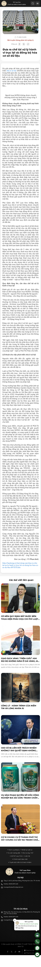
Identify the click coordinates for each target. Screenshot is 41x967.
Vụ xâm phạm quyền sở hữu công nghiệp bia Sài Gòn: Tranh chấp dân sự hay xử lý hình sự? (20, 796)
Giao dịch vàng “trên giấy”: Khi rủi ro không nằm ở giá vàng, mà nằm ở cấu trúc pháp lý (20, 660)
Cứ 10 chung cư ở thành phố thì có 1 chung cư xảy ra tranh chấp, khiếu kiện (20, 838)
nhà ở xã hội (11, 71)
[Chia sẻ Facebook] (19, 44)
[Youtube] (19, 952)
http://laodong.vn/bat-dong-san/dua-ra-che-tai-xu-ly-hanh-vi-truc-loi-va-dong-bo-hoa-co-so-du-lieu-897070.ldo (20, 565)
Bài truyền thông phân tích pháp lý (20, 40)
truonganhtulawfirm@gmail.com (13, 887)
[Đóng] (14, 920)
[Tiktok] (15, 952)
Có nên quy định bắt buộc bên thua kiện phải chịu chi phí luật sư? (19, 617)
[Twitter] (11, 952)
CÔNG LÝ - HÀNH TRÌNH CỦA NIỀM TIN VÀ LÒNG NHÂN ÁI (18, 707)
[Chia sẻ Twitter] (23, 44)
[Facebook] (8, 952)
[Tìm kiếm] (33, 3)
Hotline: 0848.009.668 (11, 884)
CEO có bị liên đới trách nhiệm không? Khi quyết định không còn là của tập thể (18, 749)
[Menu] (37, 3)
